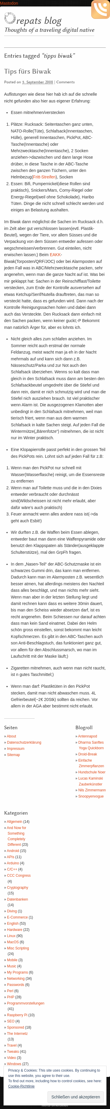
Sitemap (13, 755)
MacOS (13, 942)
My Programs (17, 972)
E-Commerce (17, 917)
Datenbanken (17, 899)
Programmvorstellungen (25, 1003)
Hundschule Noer (92, 772)
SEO (10, 1021)
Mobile (12, 960)
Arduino (13, 863)
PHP (10, 997)
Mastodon (9, 3)
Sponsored (15, 1027)
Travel (12, 1045)
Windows (14, 1064)
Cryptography (17, 888)
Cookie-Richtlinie (21, 1086)
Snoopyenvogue (91, 796)
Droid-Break (87, 754)
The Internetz (17, 1034)
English (12, 923)
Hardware (14, 930)
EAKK (55, 254)
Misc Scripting (18, 948)
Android (13, 851)
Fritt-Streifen (44, 177)
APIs (10, 857)
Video (11, 1058)
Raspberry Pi (17, 1015)
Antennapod (87, 736)
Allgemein (14, 822)
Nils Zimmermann (92, 790)
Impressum (15, 749)
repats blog (38, 20)
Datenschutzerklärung (24, 742)
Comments (65, 82)
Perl (10, 991)
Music (11, 966)
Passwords (15, 985)
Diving (12, 911)
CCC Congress (19, 875)
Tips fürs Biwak (27, 71)
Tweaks (13, 1052)
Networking (16, 979)
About (11, 736)
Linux (11, 936)
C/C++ (12, 869)
